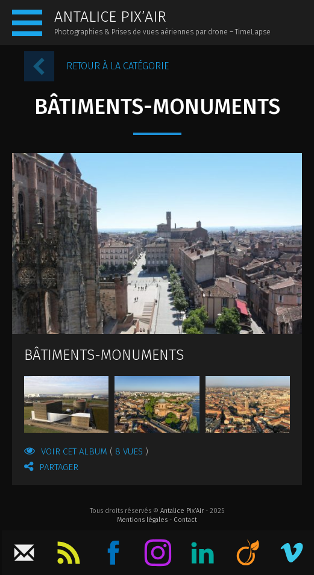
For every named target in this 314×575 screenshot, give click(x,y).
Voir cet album (86, 451)
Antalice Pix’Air (182, 511)
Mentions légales (142, 520)
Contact (185, 520)
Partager (51, 466)
